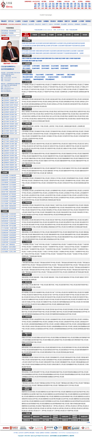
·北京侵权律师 (12, 177)
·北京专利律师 (4, 223)
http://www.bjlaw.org (6, 90)
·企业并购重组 (4, 189)
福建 (16, 143)
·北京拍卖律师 (4, 208)
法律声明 (26, 432)
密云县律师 (81, 45)
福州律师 (11, 112)
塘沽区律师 (66, 51)
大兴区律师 (60, 45)
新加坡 (16, 169)
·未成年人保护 (4, 244)
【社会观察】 (63, 24)
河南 (16, 150)
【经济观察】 (57, 24)
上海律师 (11, 98)
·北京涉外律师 (12, 249)
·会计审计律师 (12, 216)
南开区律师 (45, 51)
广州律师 (6, 119)
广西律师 (11, 148)
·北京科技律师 (12, 240)
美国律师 (6, 167)
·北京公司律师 (12, 187)
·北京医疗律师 (12, 221)
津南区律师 (39, 53)
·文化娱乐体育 (4, 240)
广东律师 (6, 148)
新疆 (16, 155)
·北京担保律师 (4, 199)
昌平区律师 (54, 45)
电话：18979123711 (6, 87)
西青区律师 (32, 53)
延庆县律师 (81, 43)
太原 (16, 133)
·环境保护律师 (4, 218)
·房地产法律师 (12, 203)
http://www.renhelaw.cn (6, 91)
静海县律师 (73, 53)
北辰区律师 (45, 53)
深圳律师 (11, 119)
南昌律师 (6, 117)
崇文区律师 (39, 43)
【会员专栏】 (31, 24)
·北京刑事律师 (12, 182)
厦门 (16, 112)
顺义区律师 (47, 45)
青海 (16, 160)
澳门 (16, 117)
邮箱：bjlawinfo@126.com (7, 88)
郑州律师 (11, 124)
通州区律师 (40, 45)
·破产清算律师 (12, 194)
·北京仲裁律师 (4, 182)
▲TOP (88, 422)
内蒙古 (16, 158)
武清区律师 (52, 53)
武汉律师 (6, 121)
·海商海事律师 (4, 221)
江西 (16, 146)
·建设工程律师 (4, 206)
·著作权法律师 (4, 225)
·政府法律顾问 (12, 247)
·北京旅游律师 (12, 242)
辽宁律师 (6, 141)
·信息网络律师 (4, 232)
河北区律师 (52, 51)
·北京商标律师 (12, 223)
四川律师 (11, 153)
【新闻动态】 (24, 24)
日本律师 (6, 169)
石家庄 (16, 124)
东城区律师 (25, 43)
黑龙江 (16, 141)
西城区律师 (32, 43)
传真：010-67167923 (6, 79)
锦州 (16, 100)
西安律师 (6, 126)
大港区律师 (80, 51)
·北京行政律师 (12, 184)
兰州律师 (6, 131)
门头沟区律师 (26, 45)
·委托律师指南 (4, 31)
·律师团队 (11, 33)
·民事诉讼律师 (12, 180)
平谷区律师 (74, 45)
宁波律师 (11, 109)
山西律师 (6, 153)
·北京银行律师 (12, 199)
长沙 (16, 121)
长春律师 (6, 102)
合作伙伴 (21, 432)
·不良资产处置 (12, 189)
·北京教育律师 (4, 242)
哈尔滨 (16, 102)
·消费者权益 (12, 244)
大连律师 (11, 100)
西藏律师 (6, 162)
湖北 (16, 148)
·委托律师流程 (12, 31)
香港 (16, 114)
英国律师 (11, 165)
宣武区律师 (45, 43)
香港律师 (11, 162)
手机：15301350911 (6, 80)
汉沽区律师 (73, 51)
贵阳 (16, 131)
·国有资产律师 (4, 191)
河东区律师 (32, 51)
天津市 (16, 98)
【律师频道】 (77, 24)
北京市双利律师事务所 (7, 69)
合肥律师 (6, 112)
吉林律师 (11, 102)
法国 (16, 165)
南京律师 (6, 107)
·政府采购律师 (12, 208)
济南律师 (6, 114)
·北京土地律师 (4, 203)
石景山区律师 (67, 43)
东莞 (16, 119)
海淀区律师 (74, 43)
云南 (16, 153)
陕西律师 (6, 158)
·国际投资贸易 (12, 230)
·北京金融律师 (12, 196)
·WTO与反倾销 (5, 228)
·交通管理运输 (12, 218)
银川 (16, 128)
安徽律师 (6, 146)
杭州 (16, 107)
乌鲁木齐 (11, 131)
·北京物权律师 (12, 175)
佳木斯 (11, 105)
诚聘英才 (42, 432)
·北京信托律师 (4, 201)
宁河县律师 (66, 53)
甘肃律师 (11, 158)
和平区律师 (25, 51)
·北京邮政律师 (4, 235)
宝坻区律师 (59, 53)
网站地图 (32, 432)
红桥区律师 (59, 51)
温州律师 (6, 109)
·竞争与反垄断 (12, 225)
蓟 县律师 (80, 53)
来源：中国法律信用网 (71, 29)
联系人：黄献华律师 (6, 76)
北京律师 (6, 98)
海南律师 (6, 160)
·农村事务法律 (4, 249)
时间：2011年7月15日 (59, 29)
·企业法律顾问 (4, 251)
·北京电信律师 (12, 232)
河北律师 (11, 150)
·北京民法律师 (4, 175)
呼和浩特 (11, 133)
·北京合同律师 (4, 177)
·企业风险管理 (4, 187)
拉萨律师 (6, 133)
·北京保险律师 (12, 201)
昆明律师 (6, 128)
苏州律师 (11, 107)
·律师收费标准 (4, 33)
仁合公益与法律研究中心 (8, 66)
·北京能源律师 (4, 237)
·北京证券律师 (4, 196)
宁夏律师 (11, 160)
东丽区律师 (25, 53)
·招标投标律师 (12, 206)
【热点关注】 (38, 24)
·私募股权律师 (4, 194)
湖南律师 (6, 150)
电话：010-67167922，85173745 (9, 77)
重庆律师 (6, 155)
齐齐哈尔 (15, 105)
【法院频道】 (84, 24)
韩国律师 (11, 169)
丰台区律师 (59, 43)
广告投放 (37, 432)
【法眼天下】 (44, 24)
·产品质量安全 (4, 247)
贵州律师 (11, 155)
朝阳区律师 (52, 43)
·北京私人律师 (12, 251)
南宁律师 (6, 124)
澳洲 (16, 167)
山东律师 (11, 146)
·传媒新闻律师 (12, 237)
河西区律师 (39, 51)
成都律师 (11, 126)
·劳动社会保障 (4, 216)
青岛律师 (11, 114)
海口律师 (11, 121)
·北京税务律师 (12, 214)
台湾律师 (6, 165)
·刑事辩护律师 (4, 184)
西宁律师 (11, 128)
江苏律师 (6, 143)
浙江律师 (11, 143)
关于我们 (16, 432)
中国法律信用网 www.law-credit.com (43, 29)
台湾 (16, 109)
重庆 (16, 126)
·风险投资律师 (12, 191)
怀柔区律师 (67, 45)
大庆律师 (6, 105)
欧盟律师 (11, 167)
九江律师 (11, 117)
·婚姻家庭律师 (4, 180)
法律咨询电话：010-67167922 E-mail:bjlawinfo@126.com (64, 432)
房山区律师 (33, 45)
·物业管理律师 (4, 214)
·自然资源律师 (12, 235)
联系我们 (47, 432)
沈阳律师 (6, 100)
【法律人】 (51, 24)
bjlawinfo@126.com (11, 35)
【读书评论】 (70, 24)
